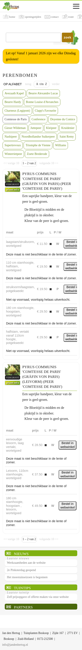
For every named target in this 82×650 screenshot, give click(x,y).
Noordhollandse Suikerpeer (38, 136)
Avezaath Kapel (14, 93)
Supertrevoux (13, 145)
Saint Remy (66, 136)
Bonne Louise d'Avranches (42, 102)
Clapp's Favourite (45, 110)
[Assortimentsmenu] (76, 6)
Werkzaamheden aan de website (26, 562)
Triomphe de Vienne (38, 145)
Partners (23, 607)
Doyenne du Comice (62, 119)
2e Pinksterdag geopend (21, 570)
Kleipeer (51, 128)
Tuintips (22, 588)
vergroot (12, 184)
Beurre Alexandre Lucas (43, 93)
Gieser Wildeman (15, 128)
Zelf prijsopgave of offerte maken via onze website (38, 597)
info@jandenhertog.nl (15, 644)
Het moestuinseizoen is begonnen (27, 577)
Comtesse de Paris (16, 119)
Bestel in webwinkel (72, 243)
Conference (39, 119)
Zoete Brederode (37, 154)
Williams (60, 145)
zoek (67, 37)
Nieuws (21, 554)
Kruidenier (67, 128)
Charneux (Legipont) (17, 110)
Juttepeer (36, 128)
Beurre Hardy (13, 102)
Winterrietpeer (13, 154)
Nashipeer (11, 136)
